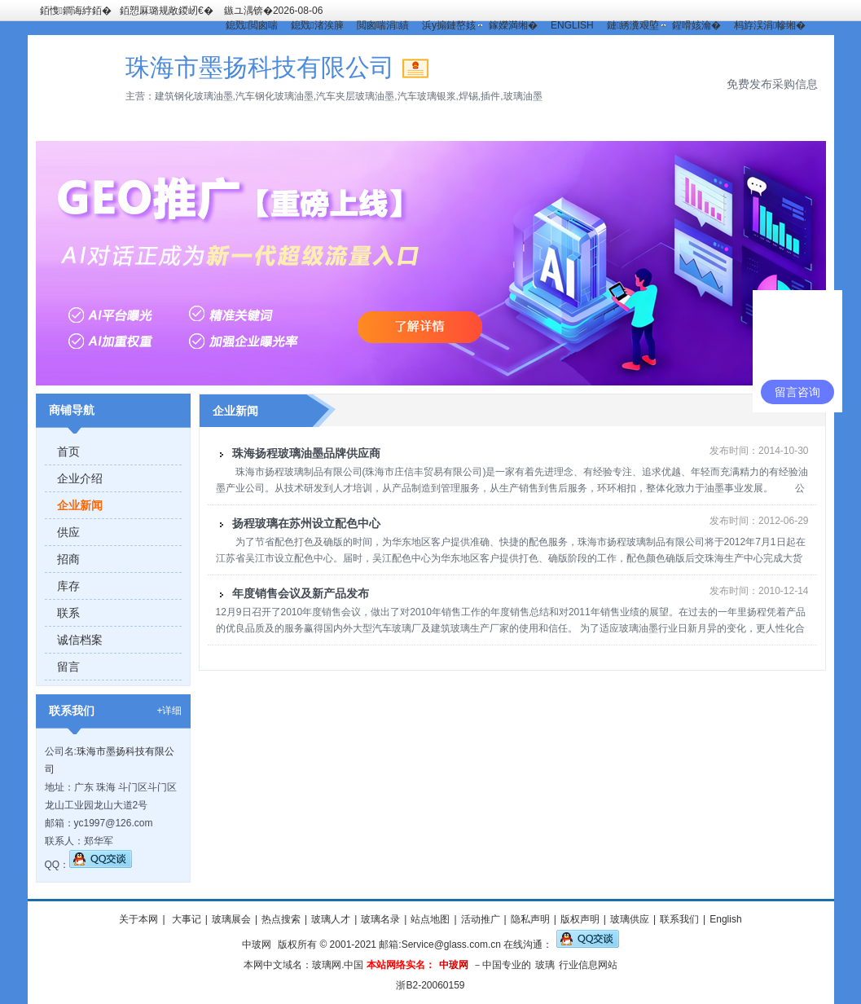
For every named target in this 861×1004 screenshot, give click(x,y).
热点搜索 (281, 919)
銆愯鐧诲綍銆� (76, 10)
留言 (68, 666)
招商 (68, 559)
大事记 (185, 919)
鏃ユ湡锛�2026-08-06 (273, 10)
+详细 (169, 710)
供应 (68, 532)
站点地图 (430, 919)
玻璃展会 (231, 919)
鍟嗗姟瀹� (696, 25)
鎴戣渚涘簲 (317, 25)
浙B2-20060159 (430, 985)
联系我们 (679, 919)
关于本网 (138, 919)
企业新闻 (80, 505)
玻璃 (545, 965)
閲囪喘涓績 (383, 25)
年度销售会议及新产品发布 (300, 593)
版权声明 (580, 919)
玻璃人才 (330, 919)
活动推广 (480, 919)
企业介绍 (80, 478)
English (725, 919)
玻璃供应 (629, 919)
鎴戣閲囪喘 (252, 25)
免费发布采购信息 (772, 83)
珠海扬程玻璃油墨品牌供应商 (306, 453)
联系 (68, 612)
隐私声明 (530, 919)
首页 (68, 451)
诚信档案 (80, 639)
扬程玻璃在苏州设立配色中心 (306, 523)
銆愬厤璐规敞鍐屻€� (166, 10)
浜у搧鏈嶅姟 (449, 25)
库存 (68, 585)
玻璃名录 (380, 919)
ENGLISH (572, 25)
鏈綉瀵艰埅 (633, 25)
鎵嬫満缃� (513, 25)
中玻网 (256, 944)
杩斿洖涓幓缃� (770, 25)
